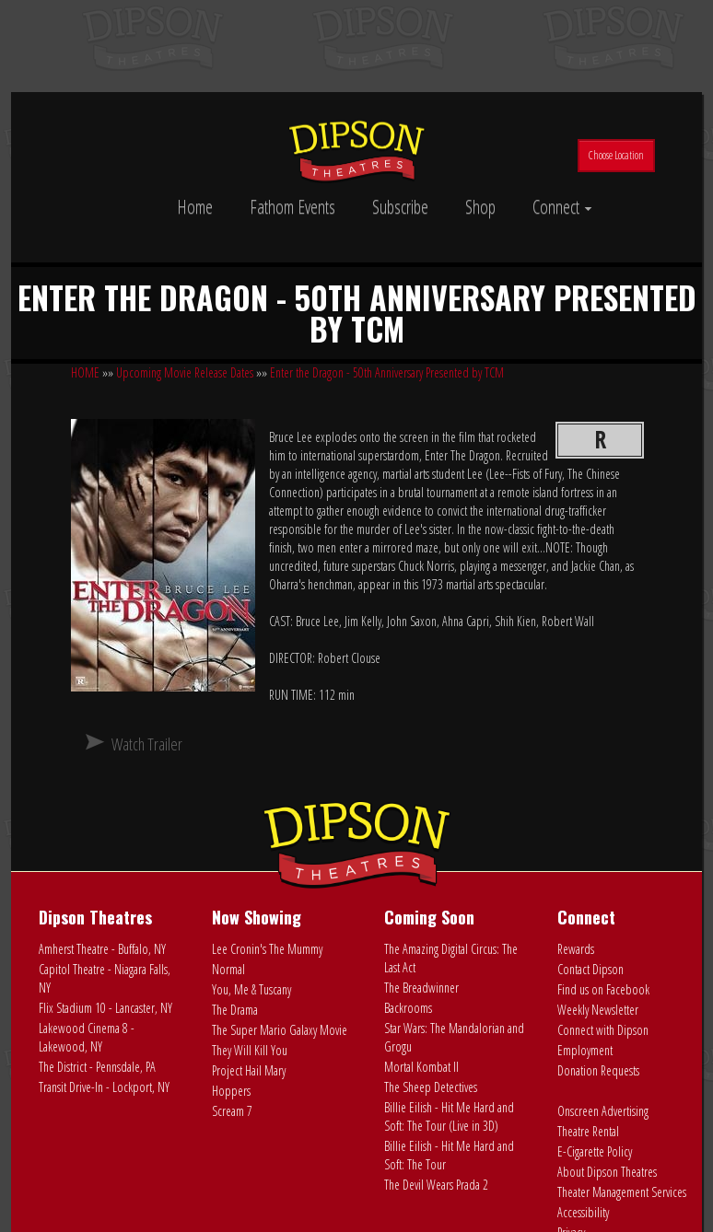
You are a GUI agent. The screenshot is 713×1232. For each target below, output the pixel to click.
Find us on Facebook (603, 989)
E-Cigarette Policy (594, 1151)
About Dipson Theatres (607, 1171)
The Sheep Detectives (430, 1087)
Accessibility (583, 1212)
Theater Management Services (621, 1192)
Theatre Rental (588, 1131)
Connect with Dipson (603, 1030)
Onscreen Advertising (603, 1111)
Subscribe (400, 206)
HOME (85, 372)
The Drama (235, 1009)
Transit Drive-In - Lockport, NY (104, 1087)
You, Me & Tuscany (251, 989)
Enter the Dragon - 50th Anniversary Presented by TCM (387, 372)
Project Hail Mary (249, 1070)
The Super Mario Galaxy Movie (279, 1030)
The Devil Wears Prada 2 (436, 1184)
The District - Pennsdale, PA (97, 1066)
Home (195, 206)
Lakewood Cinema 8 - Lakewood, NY (86, 1037)
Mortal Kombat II (421, 1066)
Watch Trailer (146, 744)
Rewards (575, 949)
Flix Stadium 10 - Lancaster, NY (105, 1008)
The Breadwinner (421, 987)
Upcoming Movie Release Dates (184, 372)
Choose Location (616, 155)
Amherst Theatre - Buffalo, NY (102, 949)
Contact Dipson (590, 969)
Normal (228, 969)
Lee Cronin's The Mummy (267, 949)
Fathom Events (292, 206)
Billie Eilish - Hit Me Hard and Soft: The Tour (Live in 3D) (449, 1116)
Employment (585, 1050)
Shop (480, 206)
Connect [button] (562, 206)
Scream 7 (232, 1111)
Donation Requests (598, 1070)
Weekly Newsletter (597, 1009)
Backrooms (408, 1008)
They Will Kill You (249, 1050)
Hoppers (231, 1090)
